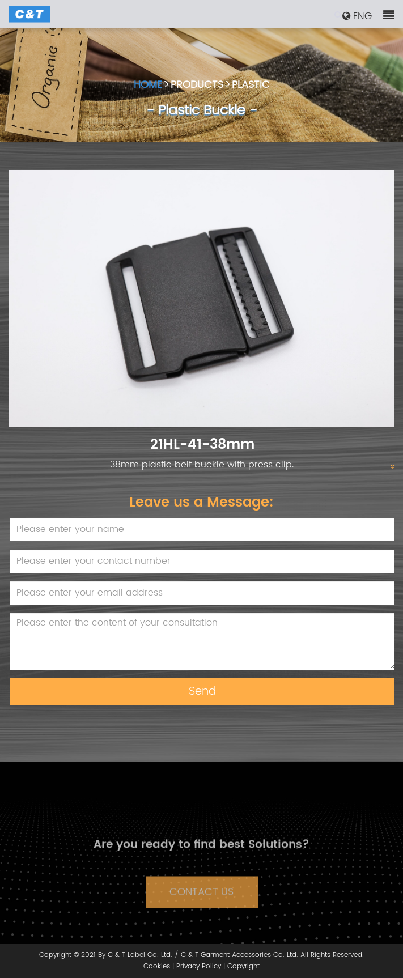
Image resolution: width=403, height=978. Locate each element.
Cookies (156, 966)
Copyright (243, 966)
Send (202, 691)
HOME (148, 85)
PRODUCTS (197, 85)
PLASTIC (251, 85)
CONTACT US (201, 898)
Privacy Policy (198, 966)
